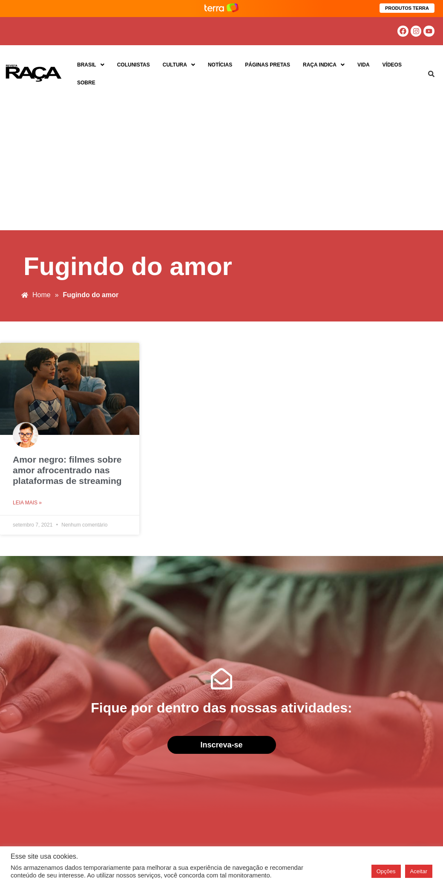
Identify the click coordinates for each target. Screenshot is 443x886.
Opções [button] (386, 871)
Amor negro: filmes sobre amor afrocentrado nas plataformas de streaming (67, 470)
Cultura (179, 65)
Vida (363, 65)
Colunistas (133, 65)
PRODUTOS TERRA (407, 8)
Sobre (86, 83)
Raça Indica (324, 65)
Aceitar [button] (418, 871)
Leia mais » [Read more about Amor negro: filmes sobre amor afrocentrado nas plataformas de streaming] (27, 503)
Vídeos (392, 65)
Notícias (220, 65)
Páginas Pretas (267, 65)
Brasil (90, 65)
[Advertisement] (221, 166)
